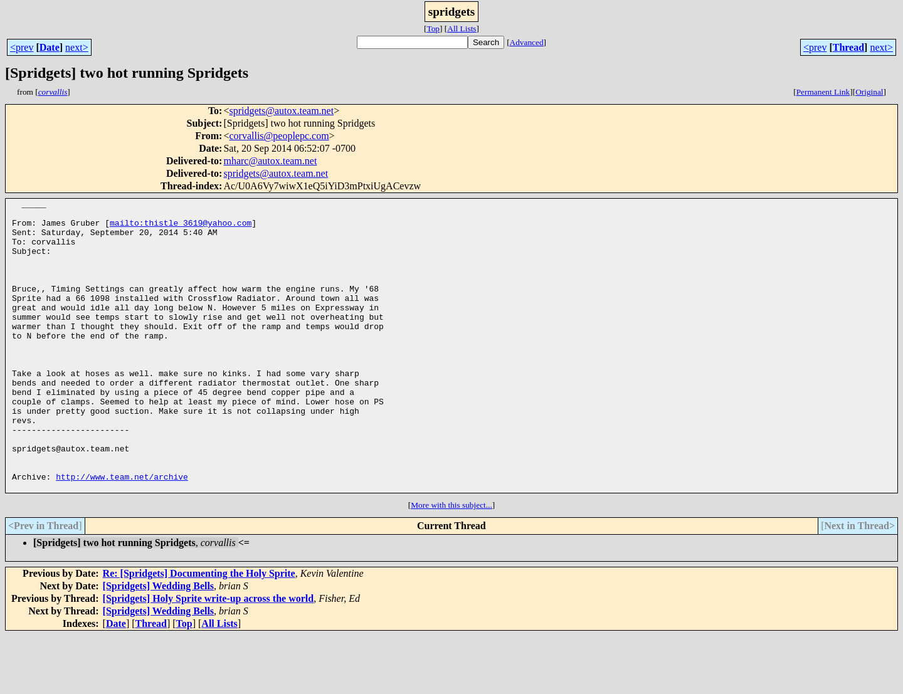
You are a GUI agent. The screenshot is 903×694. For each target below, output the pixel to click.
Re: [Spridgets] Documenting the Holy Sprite (199, 631)
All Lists (461, 28)
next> (76, 47)
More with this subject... (451, 563)
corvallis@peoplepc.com (279, 135)
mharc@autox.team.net (270, 160)
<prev (21, 47)
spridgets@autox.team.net (281, 110)
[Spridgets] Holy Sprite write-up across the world (208, 656)
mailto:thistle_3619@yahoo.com (180, 228)
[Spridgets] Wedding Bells (158, 644)
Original (869, 92)
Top (433, 28)
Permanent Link (823, 92)
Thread (848, 47)
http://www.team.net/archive (122, 533)
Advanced (527, 42)
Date (50, 47)
